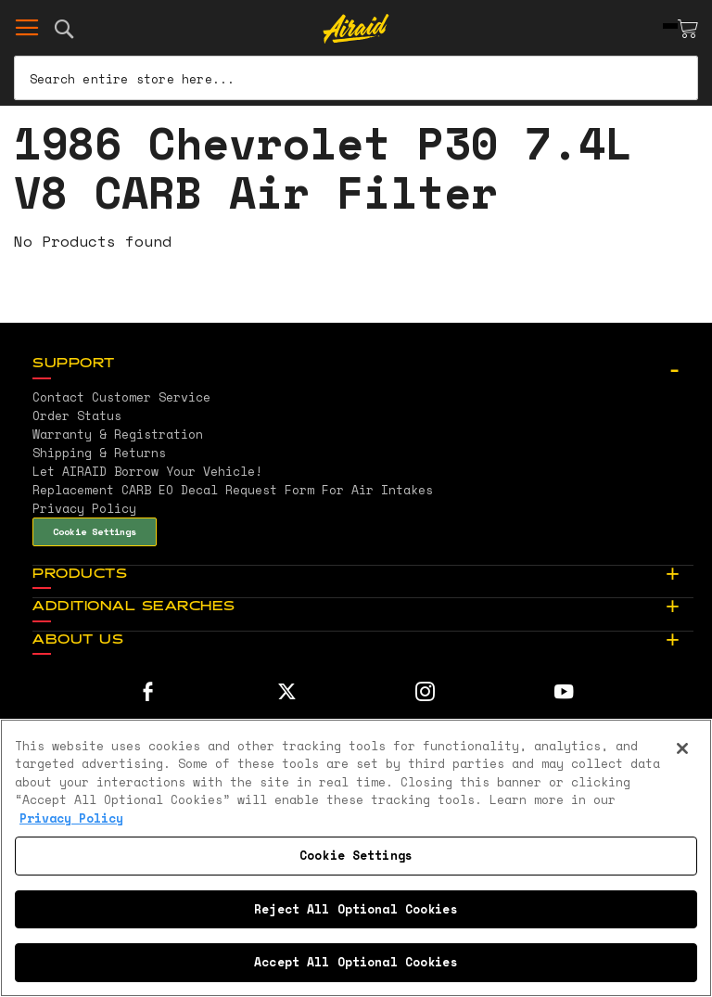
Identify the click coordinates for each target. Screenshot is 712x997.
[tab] (362, 364)
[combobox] (356, 78)
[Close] (682, 748)
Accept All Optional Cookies (356, 961)
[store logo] (356, 29)
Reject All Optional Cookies (356, 909)
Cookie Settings (94, 531)
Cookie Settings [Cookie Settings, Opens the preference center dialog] (356, 855)
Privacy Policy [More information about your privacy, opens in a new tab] (71, 818)
